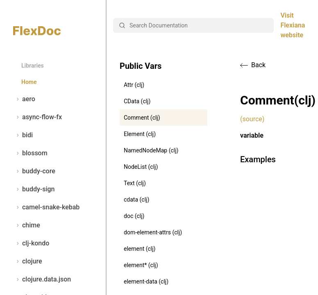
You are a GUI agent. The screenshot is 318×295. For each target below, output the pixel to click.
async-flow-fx (37, 117)
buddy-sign (34, 189)
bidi (23, 135)
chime (26, 225)
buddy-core (34, 171)
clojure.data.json (42, 279)
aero (24, 99)
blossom (30, 153)
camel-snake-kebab (46, 207)
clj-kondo (31, 243)
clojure (27, 261)
